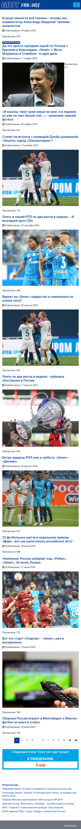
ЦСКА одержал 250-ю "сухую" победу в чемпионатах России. (34, 811)
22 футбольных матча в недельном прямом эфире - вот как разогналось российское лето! (37, 539)
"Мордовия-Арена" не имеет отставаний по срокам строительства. (37, 789)
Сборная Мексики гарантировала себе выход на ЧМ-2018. (32, 799)
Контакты (70, 826)
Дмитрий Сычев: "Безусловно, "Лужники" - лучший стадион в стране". (38, 803)
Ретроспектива (10, 785)
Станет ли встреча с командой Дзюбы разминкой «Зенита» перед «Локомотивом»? (40, 138)
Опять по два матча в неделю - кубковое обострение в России (33, 378)
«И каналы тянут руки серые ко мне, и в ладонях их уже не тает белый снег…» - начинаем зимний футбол (39, 115)
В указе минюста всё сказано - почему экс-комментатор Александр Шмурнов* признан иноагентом (36, 22)
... (37, 740)
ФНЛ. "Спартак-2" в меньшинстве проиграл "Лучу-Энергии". (33, 807)
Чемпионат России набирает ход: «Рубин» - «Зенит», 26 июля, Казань (35, 560)
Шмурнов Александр (11, 42)
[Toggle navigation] (76, 4)
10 (64, 740)
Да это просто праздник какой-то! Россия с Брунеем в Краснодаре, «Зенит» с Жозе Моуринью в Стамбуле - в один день (35, 49)
